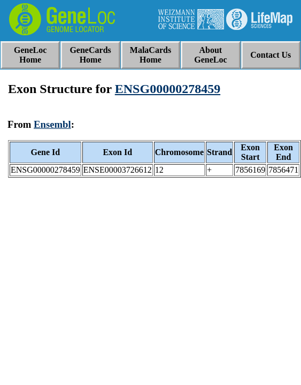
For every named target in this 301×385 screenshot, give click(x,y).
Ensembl (52, 124)
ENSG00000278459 (167, 89)
